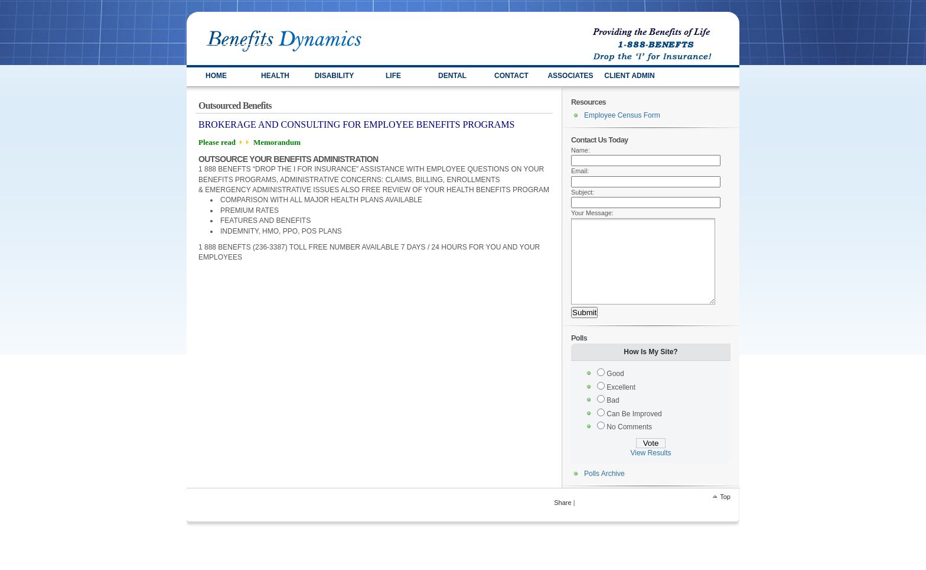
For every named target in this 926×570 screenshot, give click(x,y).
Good (615, 391)
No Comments (629, 445)
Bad (613, 418)
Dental (452, 76)
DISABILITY (334, 76)
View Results (650, 471)
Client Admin (629, 76)
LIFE (393, 76)
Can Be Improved (634, 432)
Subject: (582, 192)
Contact (511, 76)
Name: (580, 150)
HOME (216, 76)
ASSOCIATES (570, 76)
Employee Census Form (622, 115)
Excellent (621, 405)
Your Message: (592, 212)
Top (725, 514)
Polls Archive (604, 491)
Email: (580, 170)
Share (562, 520)
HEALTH (275, 76)
